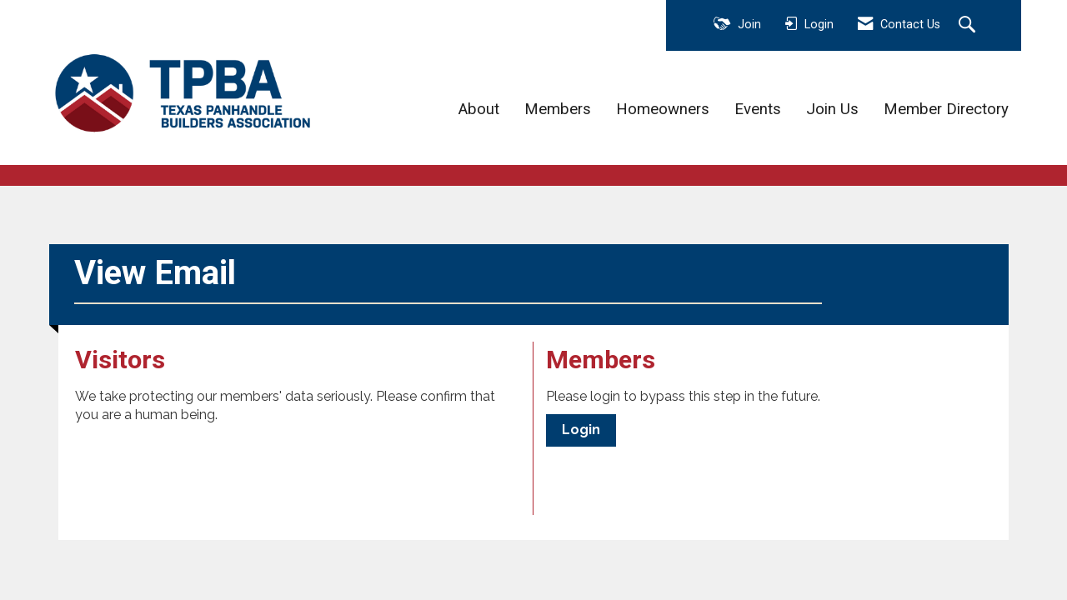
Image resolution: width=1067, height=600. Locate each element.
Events (757, 109)
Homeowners (662, 109)
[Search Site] (969, 26)
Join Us (832, 109)
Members (557, 109)
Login (581, 430)
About (478, 109)
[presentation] (201, 465)
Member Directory (946, 109)
